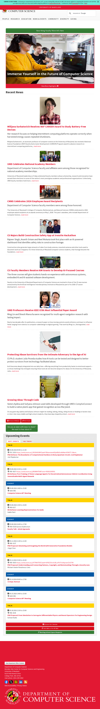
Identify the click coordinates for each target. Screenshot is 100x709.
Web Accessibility (10, 685)
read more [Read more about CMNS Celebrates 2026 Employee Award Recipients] (24, 215)
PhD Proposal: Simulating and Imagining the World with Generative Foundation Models (40, 546)
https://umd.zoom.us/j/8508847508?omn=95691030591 (35, 471)
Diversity (64, 19)
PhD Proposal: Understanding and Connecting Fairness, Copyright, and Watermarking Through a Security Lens (49, 565)
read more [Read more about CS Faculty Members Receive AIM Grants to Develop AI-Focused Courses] (21, 287)
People (5, 19)
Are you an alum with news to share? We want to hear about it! (22, 428)
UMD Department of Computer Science (19, 10)
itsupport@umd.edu (54, 3)
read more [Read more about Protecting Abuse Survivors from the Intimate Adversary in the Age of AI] (15, 371)
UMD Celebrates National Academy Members (31, 164)
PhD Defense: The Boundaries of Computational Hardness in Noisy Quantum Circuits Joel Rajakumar (45, 455)
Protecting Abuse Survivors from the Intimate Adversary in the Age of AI (46, 354)
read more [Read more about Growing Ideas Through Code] (71, 414)
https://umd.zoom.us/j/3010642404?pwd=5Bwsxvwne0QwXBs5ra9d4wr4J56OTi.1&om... (46, 452)
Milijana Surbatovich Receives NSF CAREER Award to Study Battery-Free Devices (46, 128)
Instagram (16, 682)
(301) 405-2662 (18, 678)
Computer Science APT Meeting (19, 493)
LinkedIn (20, 682)
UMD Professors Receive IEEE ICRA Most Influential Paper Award (42, 310)
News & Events (40, 19)
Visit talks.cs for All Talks (50, 628)
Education (26, 19)
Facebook (6, 682)
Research (15, 19)
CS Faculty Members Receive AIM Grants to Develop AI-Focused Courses (45, 270)
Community (53, 19)
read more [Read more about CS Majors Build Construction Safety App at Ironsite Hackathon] (19, 252)
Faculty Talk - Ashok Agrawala (19, 529)
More (85, 3)
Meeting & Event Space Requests (50, 632)
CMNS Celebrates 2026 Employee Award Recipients (35, 201)
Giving (74, 19)
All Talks (27, 441)
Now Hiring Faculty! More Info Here (50, 30)
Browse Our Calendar (50, 624)
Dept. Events (14, 441)
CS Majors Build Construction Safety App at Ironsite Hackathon (41, 235)
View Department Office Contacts (15, 663)
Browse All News (13, 421)
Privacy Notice (22, 685)
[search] (81, 13)
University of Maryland (50, 7)
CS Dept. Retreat (14, 582)
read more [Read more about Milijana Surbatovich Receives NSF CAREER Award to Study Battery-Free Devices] (37, 146)
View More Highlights (50, 86)
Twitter (11, 682)
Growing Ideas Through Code (23, 399)
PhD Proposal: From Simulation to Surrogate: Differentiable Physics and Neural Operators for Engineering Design (50, 615)
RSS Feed (26, 421)
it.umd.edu (75, 3)
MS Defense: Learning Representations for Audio (26, 510)
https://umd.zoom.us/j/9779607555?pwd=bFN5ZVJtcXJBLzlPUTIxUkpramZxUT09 (44, 563)
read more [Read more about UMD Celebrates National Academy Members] (35, 181)
